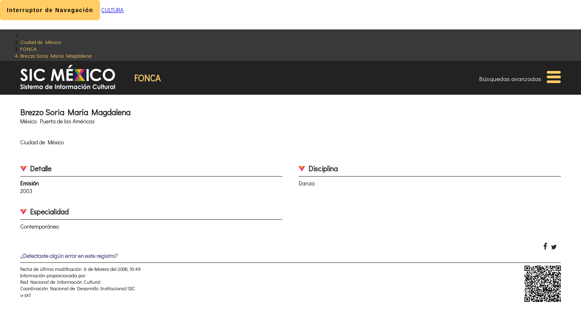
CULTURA (112, 10)
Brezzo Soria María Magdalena (56, 55)
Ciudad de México (40, 41)
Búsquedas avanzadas (510, 79)
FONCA (28, 48)
